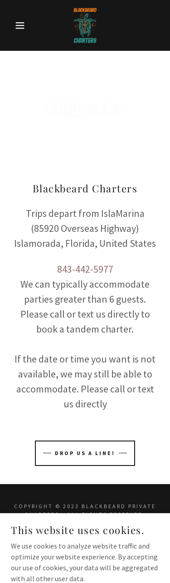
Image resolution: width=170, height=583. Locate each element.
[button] (13, 25)
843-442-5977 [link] (85, 269)
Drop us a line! (85, 453)
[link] (85, 25)
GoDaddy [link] (107, 533)
